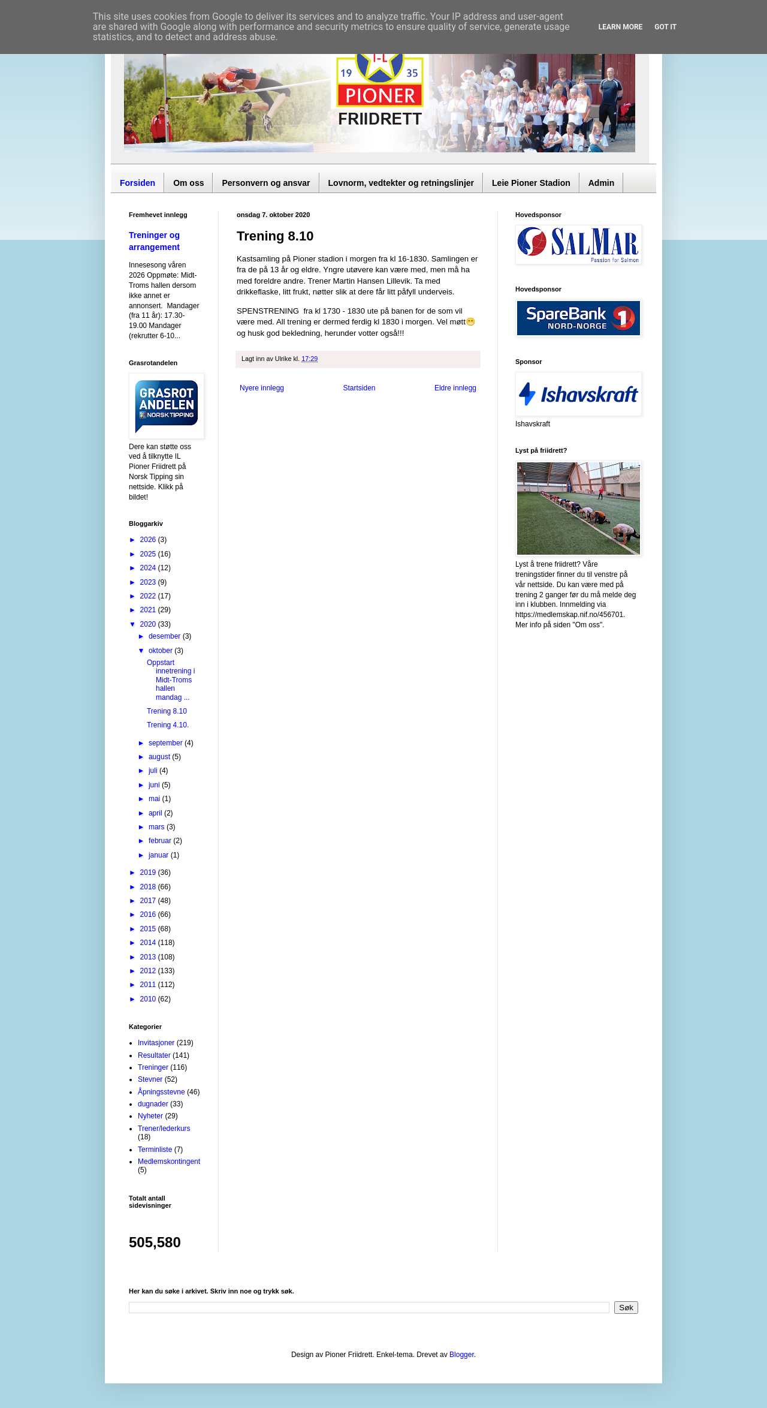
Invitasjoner (156, 1043)
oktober (161, 650)
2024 (149, 568)
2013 (149, 957)
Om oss (188, 183)
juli (154, 770)
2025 (149, 554)
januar (160, 855)
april (156, 813)
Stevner (150, 1079)
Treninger (153, 1067)
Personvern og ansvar (266, 183)
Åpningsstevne (161, 1092)
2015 (149, 929)
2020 (149, 624)
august (160, 757)
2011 (149, 984)
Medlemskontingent (169, 1161)
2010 (149, 999)
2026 (149, 539)
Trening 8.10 (167, 711)
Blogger (461, 1354)
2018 (149, 887)
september (167, 743)
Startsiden (359, 388)
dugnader (153, 1104)
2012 (149, 971)
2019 (149, 872)
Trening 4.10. (168, 725)
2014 (149, 942)
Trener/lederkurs (164, 1128)
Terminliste (155, 1149)
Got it (665, 27)
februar (161, 841)
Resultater (154, 1055)
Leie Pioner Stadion (531, 183)
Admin (601, 183)
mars (158, 827)
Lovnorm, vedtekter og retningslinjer (401, 183)
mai (155, 799)
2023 (149, 582)
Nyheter (150, 1116)
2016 (149, 914)
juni (155, 785)
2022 (149, 596)
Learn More (621, 27)
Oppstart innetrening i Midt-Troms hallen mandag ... (171, 680)
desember (166, 636)
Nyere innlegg (262, 388)
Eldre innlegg (455, 388)
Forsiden (137, 183)
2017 (149, 900)
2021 (149, 610)
